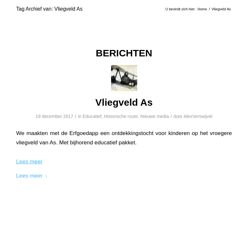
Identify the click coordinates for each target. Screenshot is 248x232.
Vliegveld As (123, 102)
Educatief (92, 116)
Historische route (121, 116)
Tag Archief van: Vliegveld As (49, 9)
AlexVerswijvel (197, 116)
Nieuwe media (154, 116)
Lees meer (32, 175)
